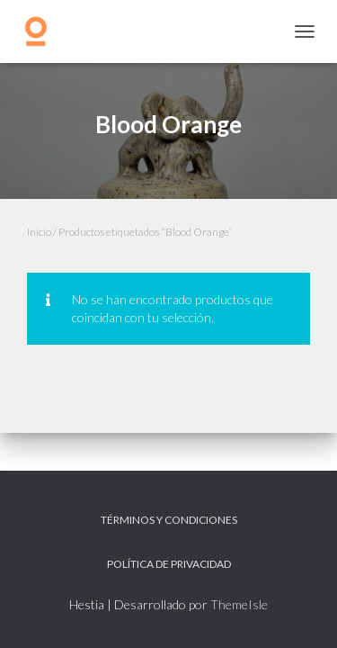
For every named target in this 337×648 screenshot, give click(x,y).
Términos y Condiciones (169, 519)
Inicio (39, 231)
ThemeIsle (239, 604)
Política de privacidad (169, 564)
